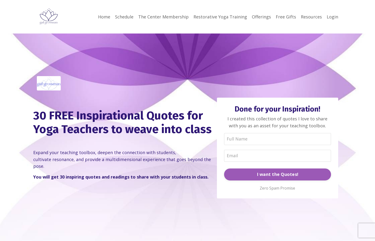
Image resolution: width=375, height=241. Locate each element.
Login (332, 17)
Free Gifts (286, 17)
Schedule (124, 17)
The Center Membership (163, 17)
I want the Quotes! (277, 174)
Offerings (261, 17)
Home (104, 17)
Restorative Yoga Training (220, 17)
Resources (311, 17)
